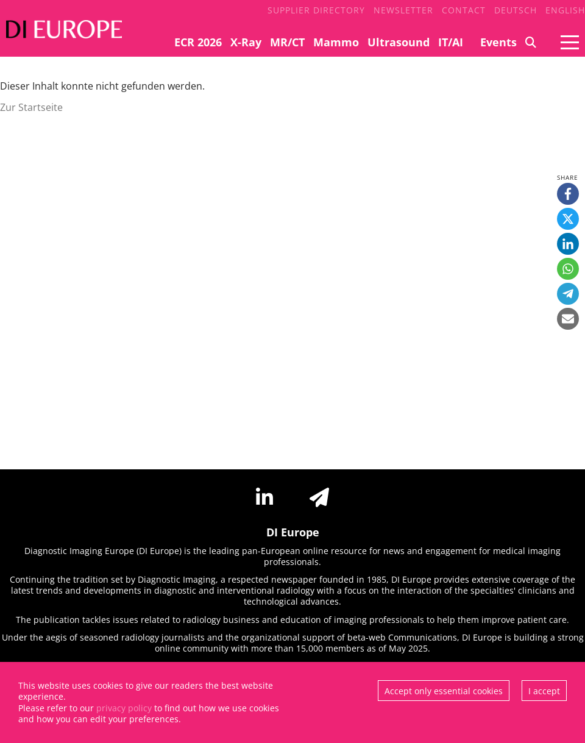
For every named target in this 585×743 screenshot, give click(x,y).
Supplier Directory (316, 10)
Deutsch (515, 10)
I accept (544, 691)
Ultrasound (398, 42)
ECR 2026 (198, 42)
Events (498, 42)
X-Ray (245, 42)
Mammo (336, 42)
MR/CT (287, 42)
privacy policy (124, 708)
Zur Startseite (31, 107)
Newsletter (403, 10)
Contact (464, 10)
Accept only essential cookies (444, 691)
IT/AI (450, 42)
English (565, 10)
